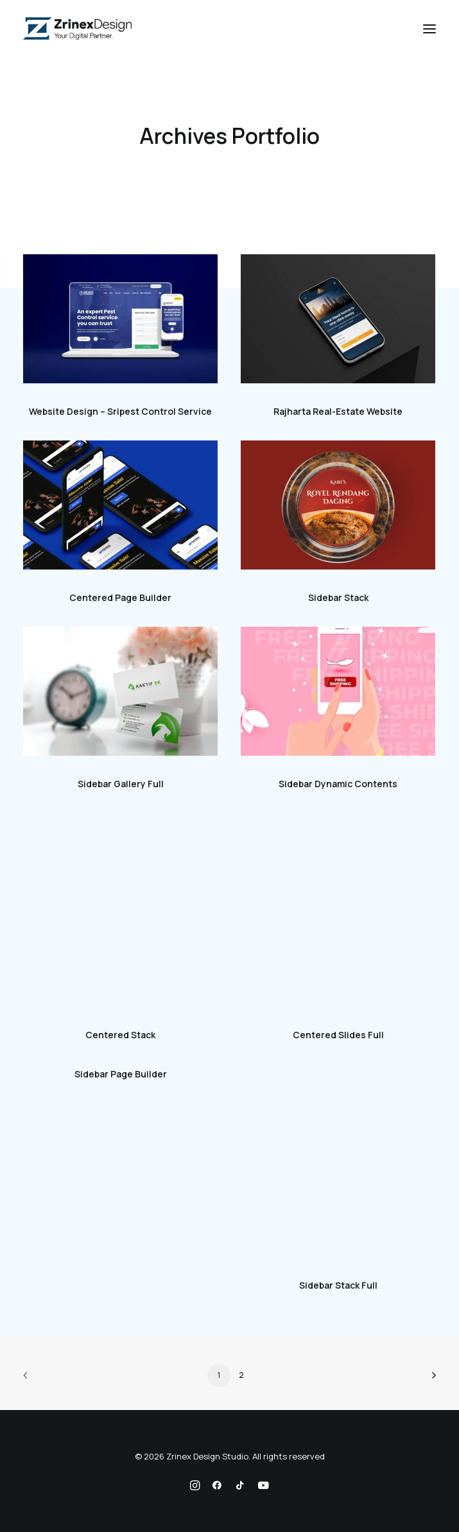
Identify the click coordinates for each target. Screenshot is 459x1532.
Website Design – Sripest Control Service (120, 411)
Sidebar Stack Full (338, 1285)
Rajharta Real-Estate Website (338, 411)
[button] (429, 28)
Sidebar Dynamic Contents (338, 784)
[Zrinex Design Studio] (77, 28)
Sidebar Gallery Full (121, 784)
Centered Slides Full (338, 1035)
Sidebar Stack (338, 597)
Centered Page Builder (120, 597)
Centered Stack (120, 1035)
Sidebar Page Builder (120, 1074)
